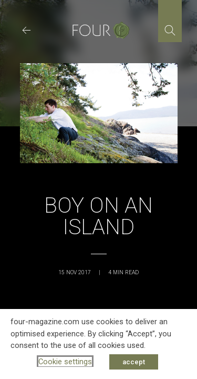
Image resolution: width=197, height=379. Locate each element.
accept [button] (133, 362)
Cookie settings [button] (65, 361)
